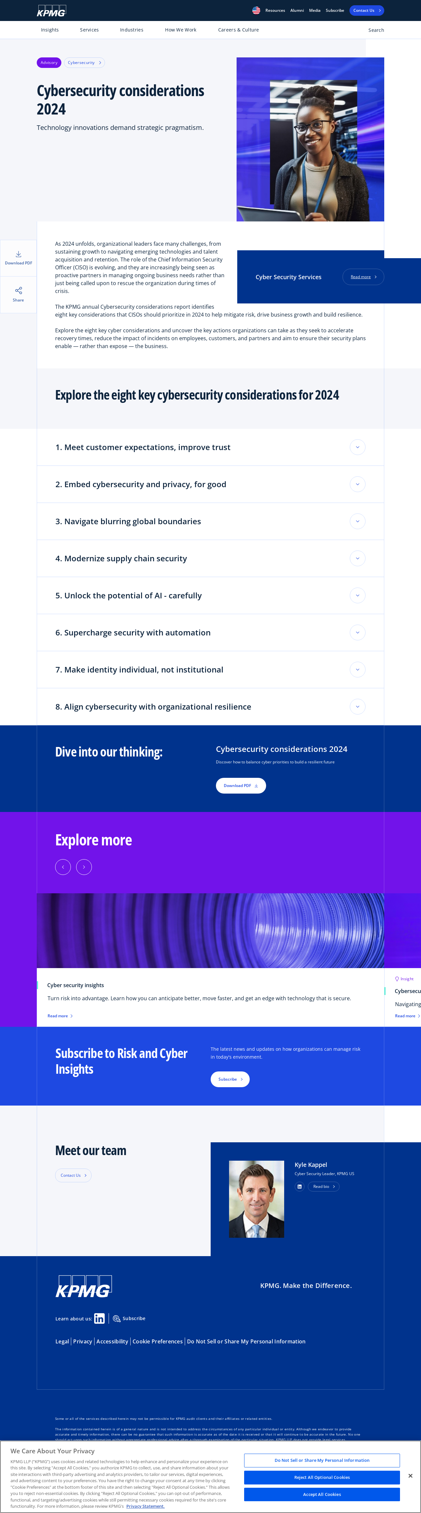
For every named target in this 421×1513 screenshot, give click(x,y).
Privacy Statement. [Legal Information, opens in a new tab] (145, 1506)
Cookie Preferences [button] (158, 1341)
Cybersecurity (84, 62)
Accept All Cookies (322, 1494)
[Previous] (63, 867)
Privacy (82, 1341)
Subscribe (335, 10)
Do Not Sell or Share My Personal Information (246, 1341)
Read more (361, 277)
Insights (50, 30)
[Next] (84, 867)
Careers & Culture (238, 30)
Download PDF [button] (241, 785)
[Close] (410, 1476)
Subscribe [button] (228, 1079)
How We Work (180, 30)
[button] (256, 10)
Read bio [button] (321, 1186)
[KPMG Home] (51, 11)
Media (315, 10)
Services (89, 30)
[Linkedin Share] (99, 1318)
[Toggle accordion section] (358, 447)
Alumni (297, 10)
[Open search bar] (372, 31)
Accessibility (112, 1341)
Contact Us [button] (71, 1175)
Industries (131, 30)
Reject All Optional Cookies (322, 1477)
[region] (210, 1476)
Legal (62, 1341)
